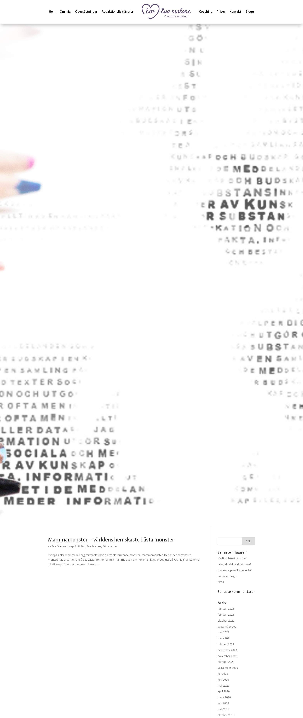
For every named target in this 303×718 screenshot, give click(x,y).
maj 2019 (223, 709)
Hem (52, 11)
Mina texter (110, 546)
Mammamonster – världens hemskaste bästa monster (111, 539)
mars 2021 (224, 638)
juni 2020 (223, 679)
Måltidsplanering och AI (232, 558)
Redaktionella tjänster (118, 11)
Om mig (65, 11)
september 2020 (228, 668)
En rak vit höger (227, 576)
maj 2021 (223, 632)
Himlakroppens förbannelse (235, 570)
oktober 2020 (226, 662)
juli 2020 (223, 673)
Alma (221, 582)
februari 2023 (226, 614)
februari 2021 (226, 644)
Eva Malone (59, 546)
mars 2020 (224, 697)
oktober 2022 (226, 620)
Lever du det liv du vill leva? (234, 564)
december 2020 (227, 650)
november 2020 (227, 656)
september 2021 (228, 626)
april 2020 (224, 691)
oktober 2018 (226, 715)
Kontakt (235, 11)
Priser (221, 11)
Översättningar (86, 11)
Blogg (249, 11)
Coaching (205, 11)
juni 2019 (223, 703)
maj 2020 (223, 685)
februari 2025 (226, 608)
